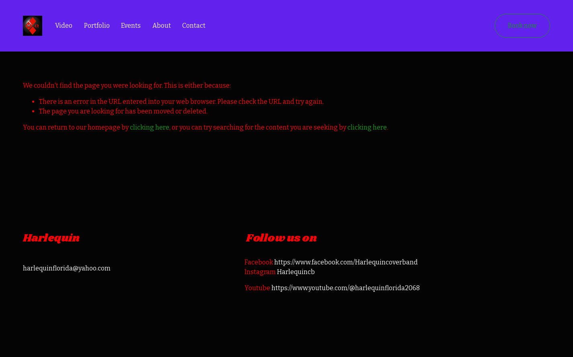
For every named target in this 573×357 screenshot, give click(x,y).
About (161, 25)
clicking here (149, 127)
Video (63, 25)
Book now (522, 25)
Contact (193, 25)
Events (131, 25)
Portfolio (97, 25)
